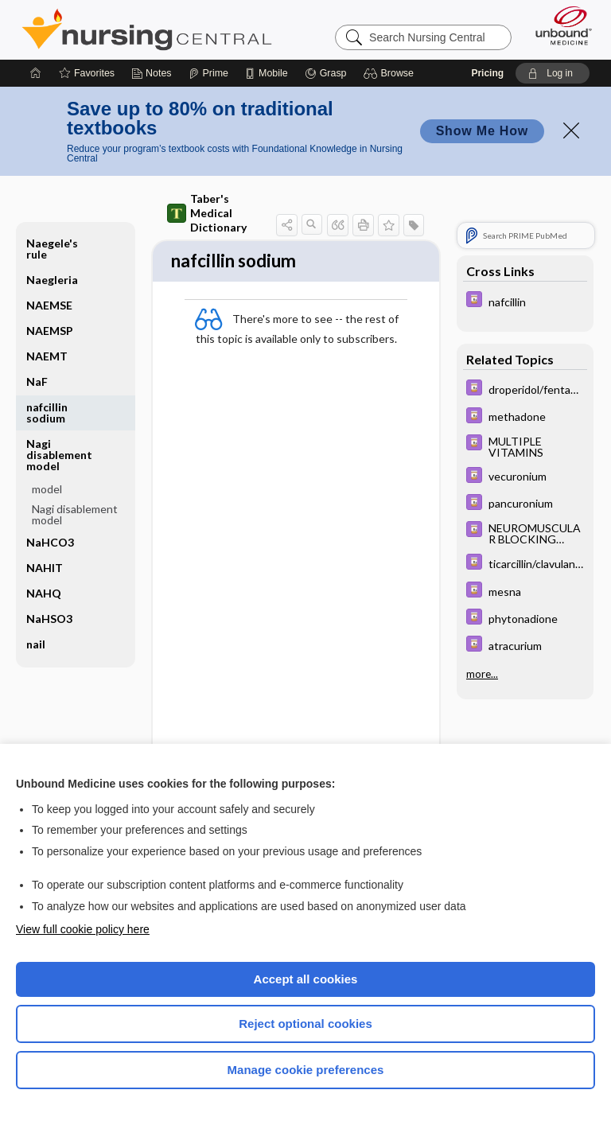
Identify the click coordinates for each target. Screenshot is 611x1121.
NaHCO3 (50, 542)
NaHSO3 (49, 618)
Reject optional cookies (305, 1023)
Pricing (487, 73)
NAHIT (44, 567)
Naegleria (52, 279)
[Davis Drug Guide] (525, 301)
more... (482, 674)
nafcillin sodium (47, 412)
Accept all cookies (306, 979)
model (47, 489)
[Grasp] (326, 73)
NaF (37, 381)
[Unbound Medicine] (558, 25)
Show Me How (482, 131)
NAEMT (47, 356)
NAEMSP (49, 330)
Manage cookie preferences (306, 1069)
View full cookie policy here (83, 929)
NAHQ (43, 593)
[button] (391, 73)
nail (35, 644)
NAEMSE (49, 305)
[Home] (35, 73)
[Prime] (208, 73)
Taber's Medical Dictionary (207, 213)
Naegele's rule (52, 248)
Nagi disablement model (59, 455)
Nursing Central (146, 29)
